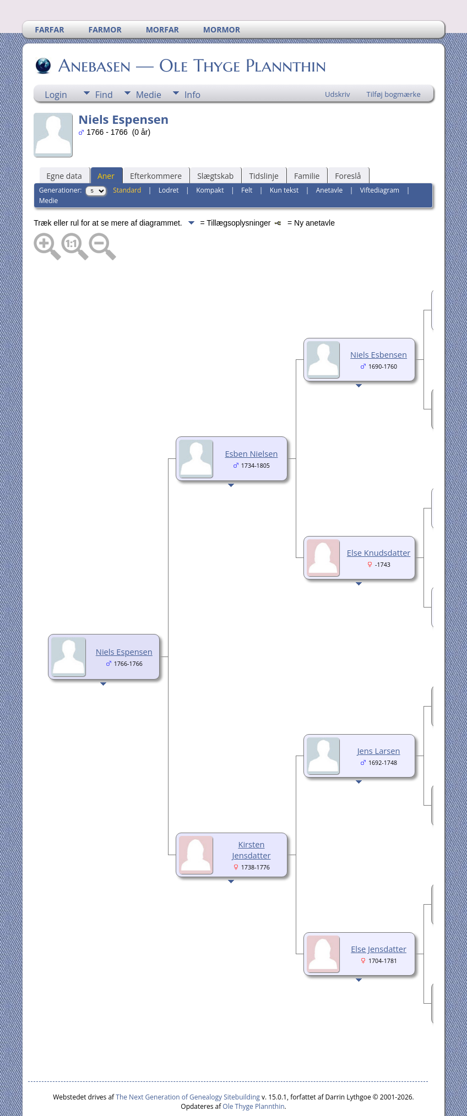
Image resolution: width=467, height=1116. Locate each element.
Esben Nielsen (251, 420)
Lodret (169, 157)
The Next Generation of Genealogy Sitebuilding (188, 1064)
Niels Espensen (124, 618)
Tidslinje (264, 143)
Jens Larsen (378, 717)
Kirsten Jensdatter (251, 817)
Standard (127, 157)
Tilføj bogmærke (394, 61)
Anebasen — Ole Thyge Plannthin (191, 32)
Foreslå (348, 143)
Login (56, 62)
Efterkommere (156, 143)
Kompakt (210, 157)
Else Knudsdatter (379, 519)
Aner (106, 143)
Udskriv (337, 61)
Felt (246, 157)
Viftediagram (379, 157)
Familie (306, 143)
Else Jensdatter (378, 915)
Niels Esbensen (378, 321)
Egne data (64, 143)
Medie (148, 62)
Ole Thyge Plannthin (253, 1073)
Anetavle (329, 157)
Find (104, 62)
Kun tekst (284, 157)
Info (192, 62)
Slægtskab (215, 143)
